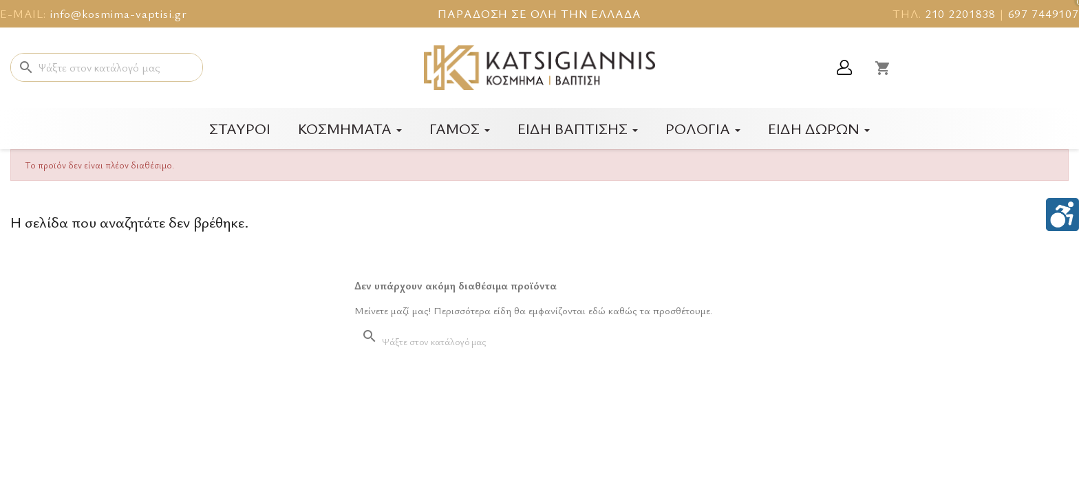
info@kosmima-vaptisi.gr (118, 13)
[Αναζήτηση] (106, 67)
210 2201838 (960, 13)
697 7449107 (1043, 13)
